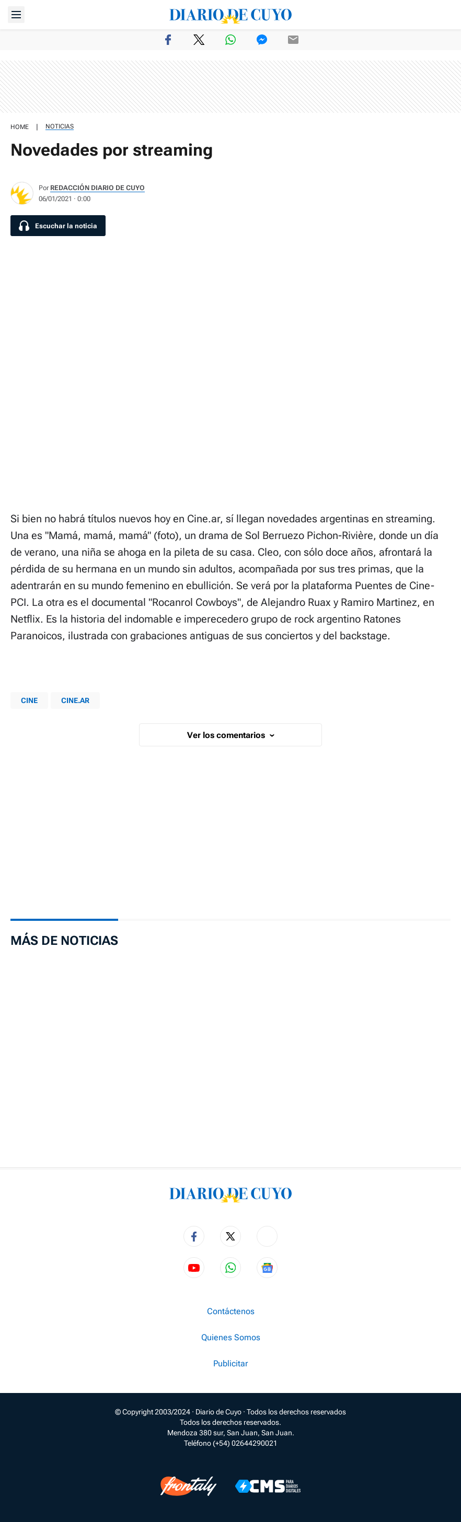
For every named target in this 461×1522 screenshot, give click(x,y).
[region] (230, 87)
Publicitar (230, 1364)
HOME (19, 127)
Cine (29, 700)
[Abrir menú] (16, 14)
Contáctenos (231, 1311)
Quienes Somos (230, 1337)
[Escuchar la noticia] (58, 225)
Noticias (59, 126)
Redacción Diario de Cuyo (97, 188)
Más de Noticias (64, 940)
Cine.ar (75, 700)
